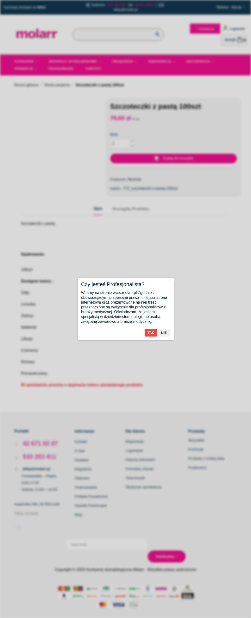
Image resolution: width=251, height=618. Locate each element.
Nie (163, 333)
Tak (150, 333)
